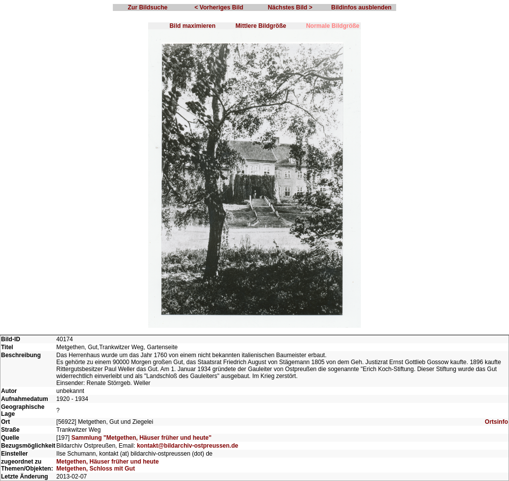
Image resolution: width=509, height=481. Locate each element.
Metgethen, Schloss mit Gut (95, 468)
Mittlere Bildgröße (261, 25)
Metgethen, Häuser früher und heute (107, 461)
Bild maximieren (193, 25)
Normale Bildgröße (332, 25)
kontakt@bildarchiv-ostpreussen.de (187, 445)
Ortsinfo (496, 421)
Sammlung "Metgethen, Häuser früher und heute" (141, 437)
